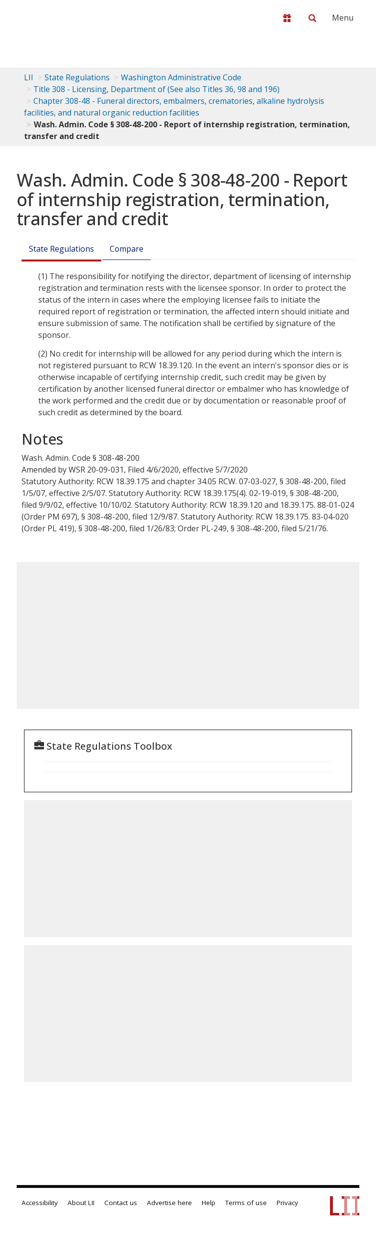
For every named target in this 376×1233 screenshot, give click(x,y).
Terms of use (246, 1202)
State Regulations (77, 77)
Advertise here (169, 1202)
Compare (126, 248)
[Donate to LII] (287, 18)
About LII (81, 1202)
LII (28, 77)
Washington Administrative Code (181, 77)
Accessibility (40, 1202)
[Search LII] (312, 18)
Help (208, 1202)
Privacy (287, 1202)
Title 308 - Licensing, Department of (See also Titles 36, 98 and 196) (156, 89)
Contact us (120, 1202)
